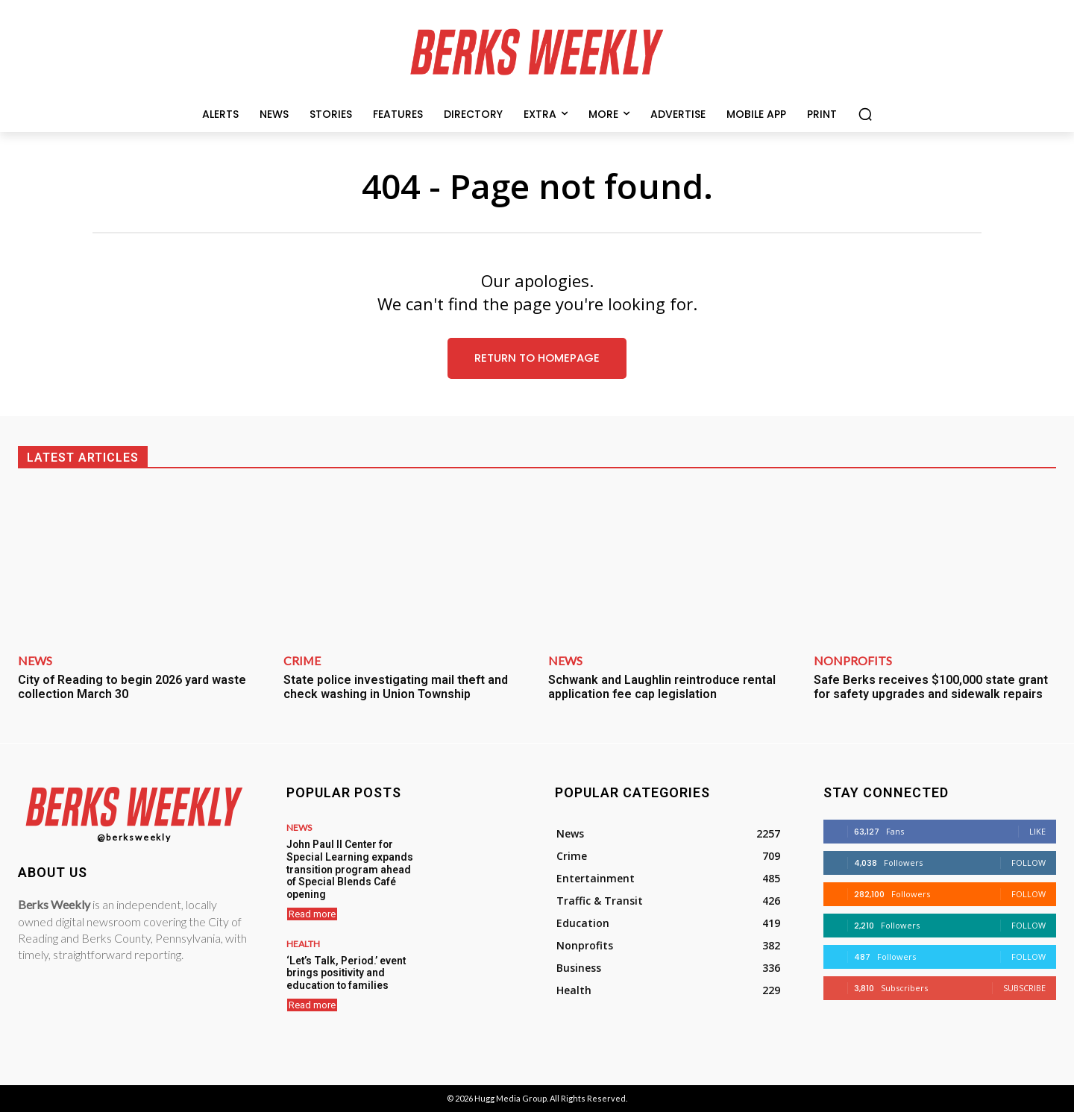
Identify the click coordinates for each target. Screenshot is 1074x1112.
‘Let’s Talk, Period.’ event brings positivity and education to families (343, 968)
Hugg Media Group (510, 1099)
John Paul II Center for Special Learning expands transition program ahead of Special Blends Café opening (350, 867)
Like (1037, 832)
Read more (312, 910)
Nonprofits (853, 661)
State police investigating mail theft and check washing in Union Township (395, 687)
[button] (865, 114)
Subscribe (1024, 988)
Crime (302, 661)
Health (303, 940)
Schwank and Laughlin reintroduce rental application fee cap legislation (662, 687)
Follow (1028, 863)
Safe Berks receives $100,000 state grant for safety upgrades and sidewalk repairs (931, 687)
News (35, 661)
